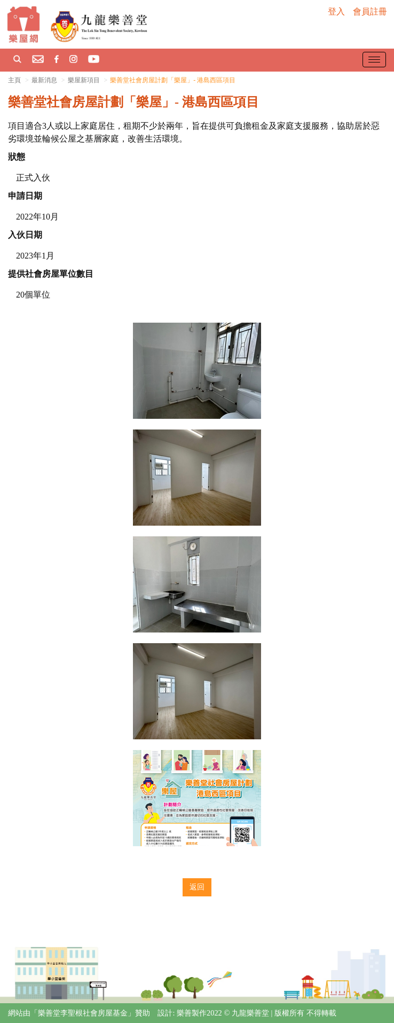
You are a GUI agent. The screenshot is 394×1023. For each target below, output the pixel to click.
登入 (336, 11)
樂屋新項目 (84, 80)
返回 (197, 887)
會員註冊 (370, 11)
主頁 (14, 80)
